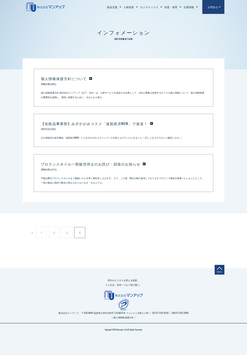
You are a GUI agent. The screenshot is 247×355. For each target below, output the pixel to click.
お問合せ (213, 7)
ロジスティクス (149, 7)
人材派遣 (129, 7)
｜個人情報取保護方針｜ (123, 317)
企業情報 (189, 7)
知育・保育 (170, 7)
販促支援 (112, 7)
